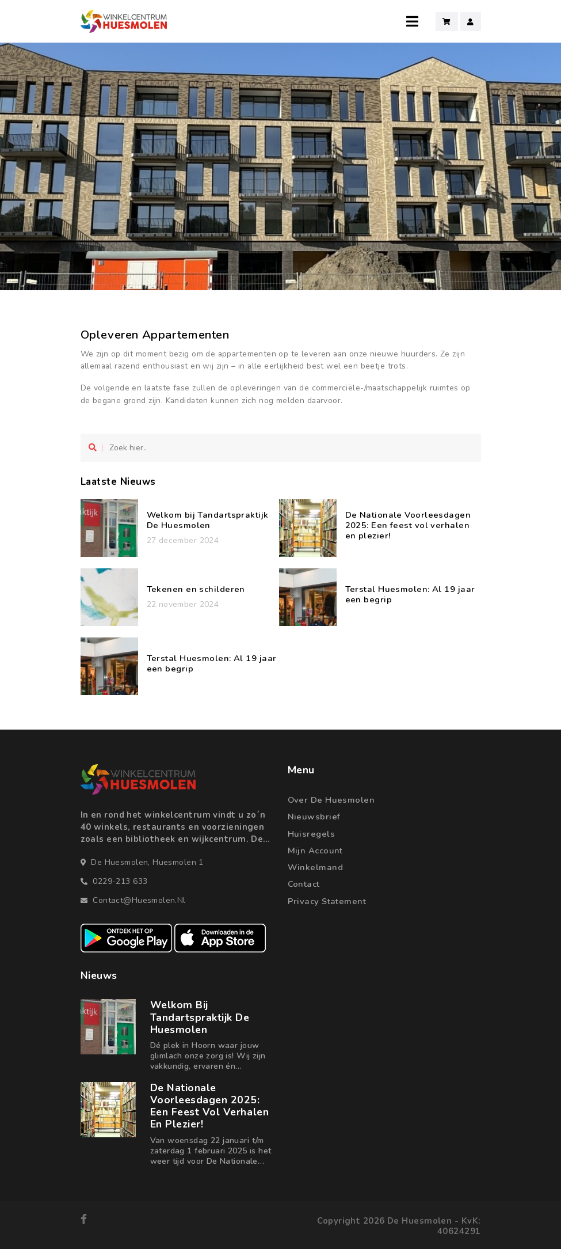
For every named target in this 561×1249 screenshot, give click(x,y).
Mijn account (315, 850)
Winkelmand (315, 867)
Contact (304, 884)
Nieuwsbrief (314, 816)
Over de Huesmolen (331, 800)
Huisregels (311, 834)
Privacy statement (327, 901)
